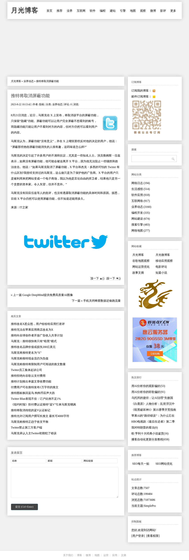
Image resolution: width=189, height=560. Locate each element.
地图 (133, 10)
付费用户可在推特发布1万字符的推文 (34, 387)
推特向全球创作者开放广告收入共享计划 (37, 335)
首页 (49, 10)
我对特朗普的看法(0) (144, 427)
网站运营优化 (141, 266)
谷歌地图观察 (141, 260)
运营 (105, 555)
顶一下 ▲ (96, 278)
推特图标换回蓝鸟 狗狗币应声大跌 (33, 393)
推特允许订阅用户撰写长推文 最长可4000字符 (40, 416)
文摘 (123, 555)
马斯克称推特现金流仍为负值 (29, 358)
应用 (114, 555)
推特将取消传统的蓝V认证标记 (31, 410)
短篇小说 (161, 272)
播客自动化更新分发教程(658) (150, 439)
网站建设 (140, 218)
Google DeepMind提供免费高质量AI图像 (47, 294)
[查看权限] (153, 535)
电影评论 (161, 266)
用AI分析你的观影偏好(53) (148, 385)
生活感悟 (140, 189)
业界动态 (29, 81)
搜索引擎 (140, 224)
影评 (163, 10)
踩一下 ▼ (112, 278)
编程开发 (140, 212)
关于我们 (68, 555)
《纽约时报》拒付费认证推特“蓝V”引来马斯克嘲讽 (43, 404)
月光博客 (24, 10)
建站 (113, 10)
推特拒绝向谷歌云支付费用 (28, 375)
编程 (103, 10)
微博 (153, 10)
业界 (69, 10)
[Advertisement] (94, 48)
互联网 (81, 10)
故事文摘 (138, 272)
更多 (173, 10)
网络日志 (140, 183)
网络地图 (140, 230)
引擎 (123, 10)
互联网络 (140, 200)
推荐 (59, 10)
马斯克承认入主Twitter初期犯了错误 (34, 433)
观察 (143, 10)
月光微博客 (163, 254)
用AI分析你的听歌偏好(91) (148, 391)
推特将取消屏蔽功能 (30, 95)
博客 (79, 555)
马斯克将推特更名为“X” (26, 352)
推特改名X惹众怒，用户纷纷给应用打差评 (38, 323)
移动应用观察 (164, 260)
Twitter (112, 167)
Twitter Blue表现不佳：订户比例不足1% (36, 398)
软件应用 (140, 194)
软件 (92, 10)
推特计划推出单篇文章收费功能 (31, 381)
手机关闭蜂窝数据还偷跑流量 (102, 300)
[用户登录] (138, 535)
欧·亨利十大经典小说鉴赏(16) (150, 433)
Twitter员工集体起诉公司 (26, 369)
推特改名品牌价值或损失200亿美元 (33, 346)
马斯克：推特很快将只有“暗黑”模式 (34, 341)
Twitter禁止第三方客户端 (26, 427)
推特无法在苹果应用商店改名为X (32, 329)
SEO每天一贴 (140, 463)
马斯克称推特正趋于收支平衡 (29, 421)
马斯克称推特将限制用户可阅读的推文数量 (38, 364)
